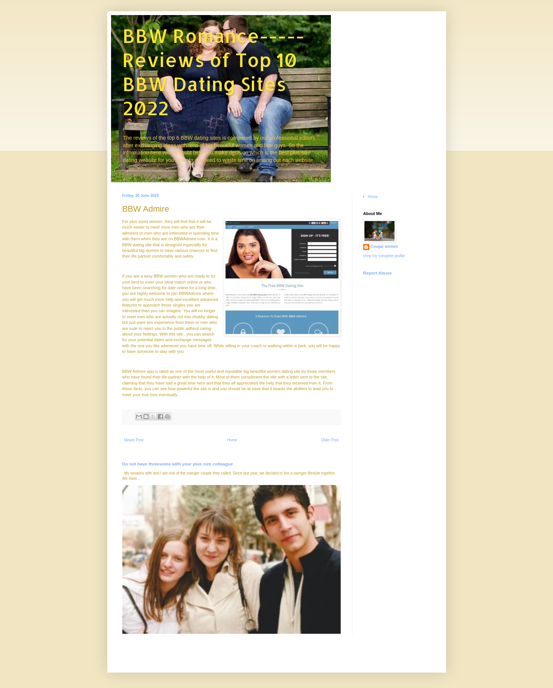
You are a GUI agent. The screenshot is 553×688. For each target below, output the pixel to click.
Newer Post (134, 440)
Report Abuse (377, 272)
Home (232, 440)
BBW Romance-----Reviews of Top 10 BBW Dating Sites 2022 (213, 71)
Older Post (329, 440)
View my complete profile (384, 256)
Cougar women (384, 246)
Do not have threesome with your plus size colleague (177, 463)
